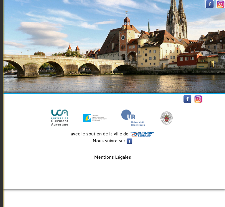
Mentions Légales (112, 157)
